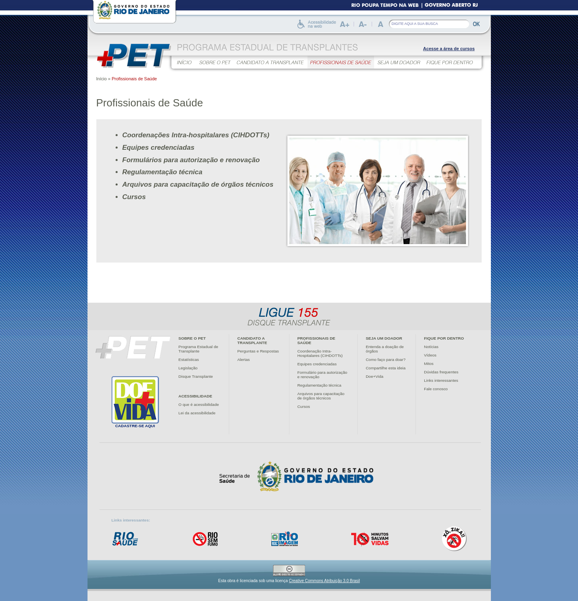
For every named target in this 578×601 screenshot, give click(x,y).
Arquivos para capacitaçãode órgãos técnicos (320, 395)
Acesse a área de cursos (448, 48)
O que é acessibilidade (199, 404)
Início (101, 78)
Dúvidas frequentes (441, 372)
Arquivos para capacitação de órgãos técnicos (198, 184)
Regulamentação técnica (162, 172)
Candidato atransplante (252, 340)
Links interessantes (441, 380)
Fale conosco (436, 389)
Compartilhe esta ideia (385, 368)
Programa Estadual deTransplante (198, 348)
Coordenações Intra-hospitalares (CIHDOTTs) (196, 135)
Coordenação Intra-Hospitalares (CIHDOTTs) (320, 353)
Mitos (429, 363)
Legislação (188, 368)
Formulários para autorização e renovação (191, 160)
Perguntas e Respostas (258, 351)
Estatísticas (189, 359)
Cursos (134, 197)
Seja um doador (384, 338)
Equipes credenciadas (158, 147)
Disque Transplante (196, 376)
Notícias (431, 346)
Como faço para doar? (385, 359)
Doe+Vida (374, 376)
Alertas (243, 359)
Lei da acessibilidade (197, 413)
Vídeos (430, 355)
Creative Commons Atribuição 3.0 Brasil (324, 581)
